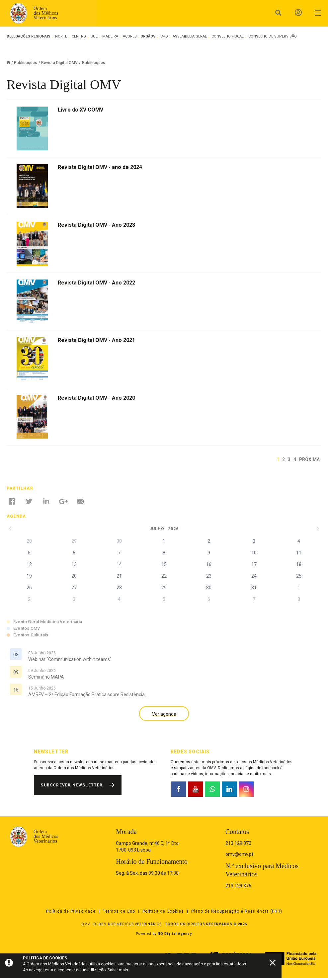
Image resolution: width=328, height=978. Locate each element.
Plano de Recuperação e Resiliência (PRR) (236, 911)
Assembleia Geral (190, 36)
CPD (164, 36)
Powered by (164, 934)
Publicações (25, 62)
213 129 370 (238, 843)
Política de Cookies (163, 911)
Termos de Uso (119, 911)
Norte (61, 36)
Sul (94, 36)
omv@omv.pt (239, 854)
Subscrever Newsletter (72, 785)
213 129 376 (238, 885)
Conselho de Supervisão (272, 36)
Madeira (110, 36)
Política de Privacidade (71, 911)
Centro (79, 36)
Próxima (309, 459)
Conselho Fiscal (227, 36)
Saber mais (118, 970)
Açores (130, 36)
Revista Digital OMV (59, 62)
